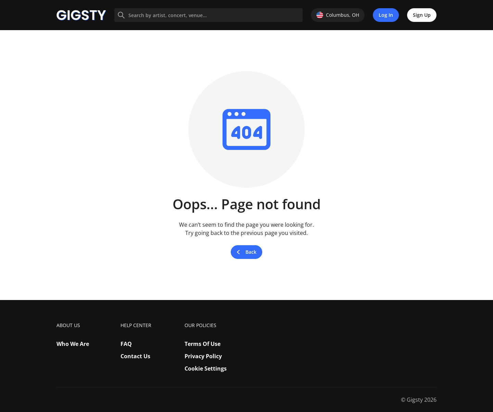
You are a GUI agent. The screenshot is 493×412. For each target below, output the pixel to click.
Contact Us (135, 356)
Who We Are (72, 344)
